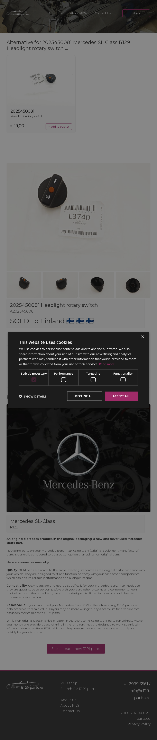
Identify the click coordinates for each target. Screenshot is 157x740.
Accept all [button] (121, 396)
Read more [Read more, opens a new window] (107, 364)
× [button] (142, 336)
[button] (32, 396)
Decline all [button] (84, 396)
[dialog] (78, 370)
